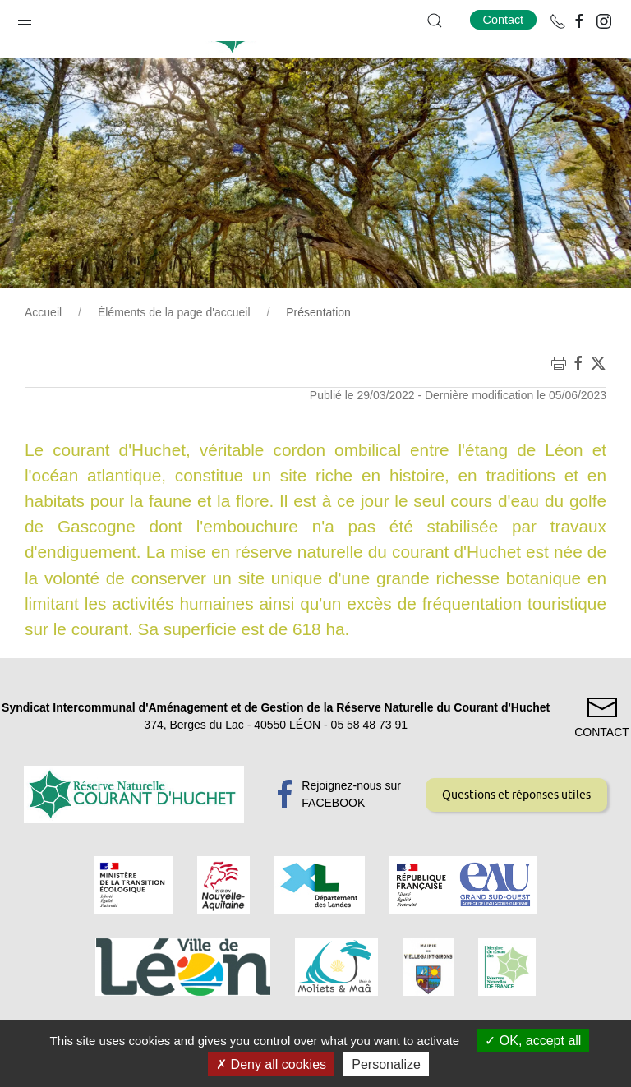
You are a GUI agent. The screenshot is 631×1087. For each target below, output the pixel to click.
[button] (24, 16)
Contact (503, 19)
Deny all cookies (271, 1064)
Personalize (386, 1064)
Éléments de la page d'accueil (174, 353)
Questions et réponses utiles (516, 835)
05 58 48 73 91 (369, 765)
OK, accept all (533, 1041)
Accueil (43, 353)
